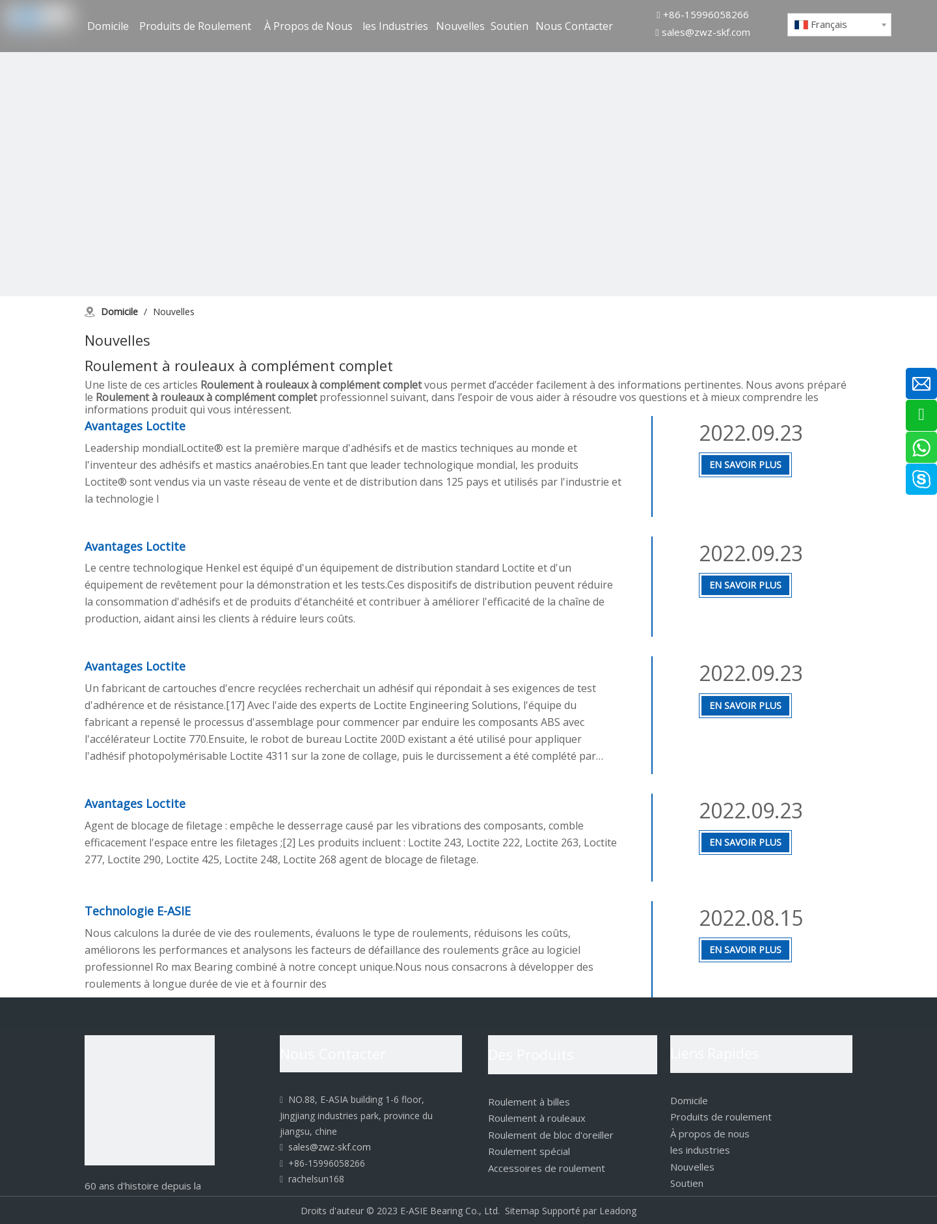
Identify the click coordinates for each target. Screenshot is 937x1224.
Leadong (617, 1210)
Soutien (686, 1182)
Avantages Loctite (135, 426)
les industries (700, 1149)
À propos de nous (710, 1133)
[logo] (150, 1100)
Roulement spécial (529, 1151)
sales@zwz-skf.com (706, 31)
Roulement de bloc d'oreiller (551, 1134)
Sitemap (522, 1210)
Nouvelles (692, 1166)
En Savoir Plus (745, 464)
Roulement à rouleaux (537, 1117)
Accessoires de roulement (546, 1168)
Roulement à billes (529, 1101)
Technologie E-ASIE (138, 911)
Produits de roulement (721, 1116)
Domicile (689, 1100)
